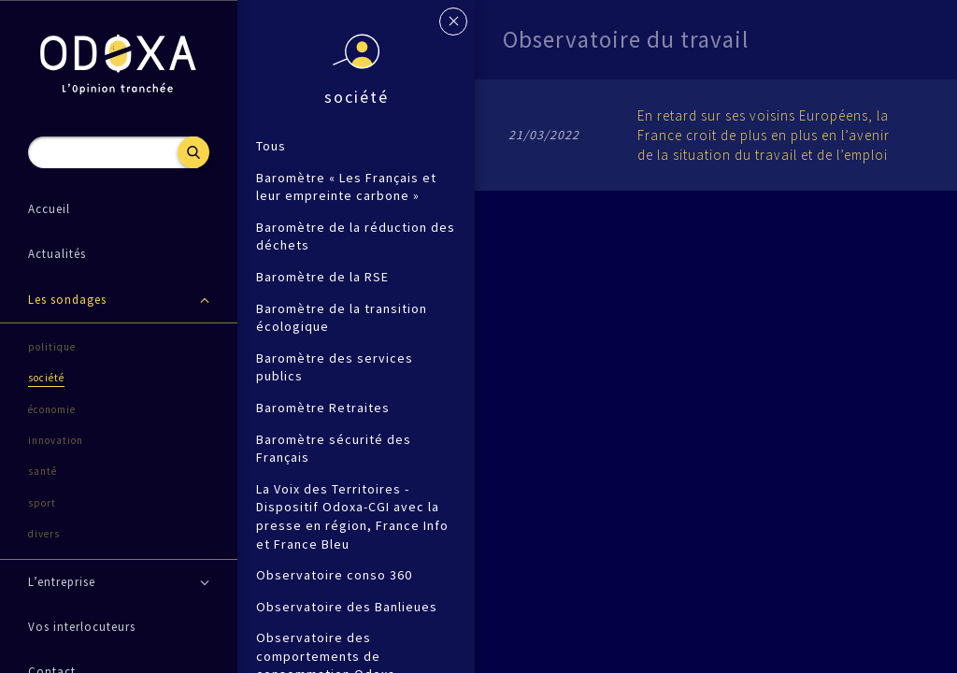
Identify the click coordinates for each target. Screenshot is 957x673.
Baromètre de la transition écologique (341, 318)
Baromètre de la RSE (322, 276)
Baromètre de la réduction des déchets (355, 236)
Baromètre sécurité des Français (333, 448)
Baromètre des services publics (334, 367)
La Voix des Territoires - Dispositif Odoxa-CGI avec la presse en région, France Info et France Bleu (352, 516)
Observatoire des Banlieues (346, 606)
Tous (271, 145)
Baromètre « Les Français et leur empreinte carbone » (346, 187)
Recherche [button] (193, 152)
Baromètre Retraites (323, 407)
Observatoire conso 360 (334, 574)
